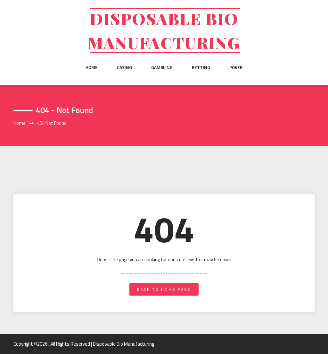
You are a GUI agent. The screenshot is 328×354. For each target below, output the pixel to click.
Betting (201, 67)
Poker (236, 67)
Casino (124, 67)
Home (92, 67)
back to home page (164, 289)
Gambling (162, 67)
